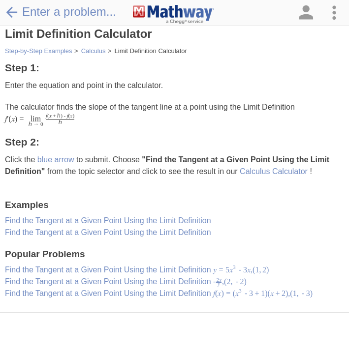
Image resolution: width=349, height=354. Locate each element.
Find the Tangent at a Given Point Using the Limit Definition (108, 220)
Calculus (93, 51)
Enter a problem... (60, 12)
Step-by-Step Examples (38, 51)
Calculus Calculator (275, 171)
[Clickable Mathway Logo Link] (173, 15)
